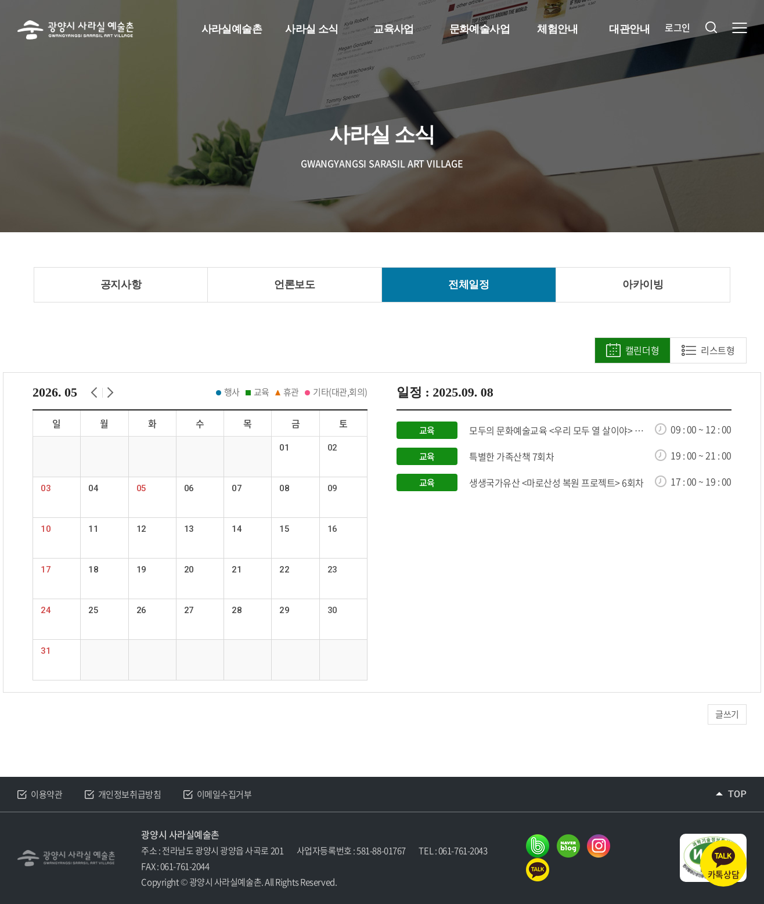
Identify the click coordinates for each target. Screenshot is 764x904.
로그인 (677, 27)
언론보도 (294, 284)
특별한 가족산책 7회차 (511, 457)
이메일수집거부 (224, 794)
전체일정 (468, 284)
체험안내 (557, 29)
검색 (711, 27)
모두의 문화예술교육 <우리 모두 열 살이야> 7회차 (558, 430)
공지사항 (120, 284)
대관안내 (629, 29)
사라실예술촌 (231, 29)
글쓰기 (727, 714)
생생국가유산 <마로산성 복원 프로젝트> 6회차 (556, 483)
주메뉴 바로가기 (0, 0)
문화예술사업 (479, 29)
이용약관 (46, 794)
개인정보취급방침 (129, 794)
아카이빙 (642, 284)
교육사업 (393, 29)
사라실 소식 (311, 29)
